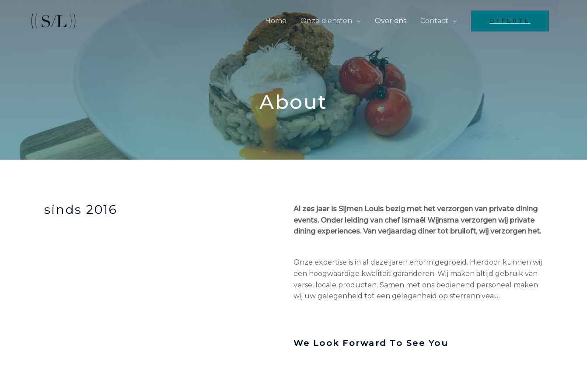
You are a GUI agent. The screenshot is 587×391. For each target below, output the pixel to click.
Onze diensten (326, 21)
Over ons (390, 21)
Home (276, 21)
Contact (434, 21)
